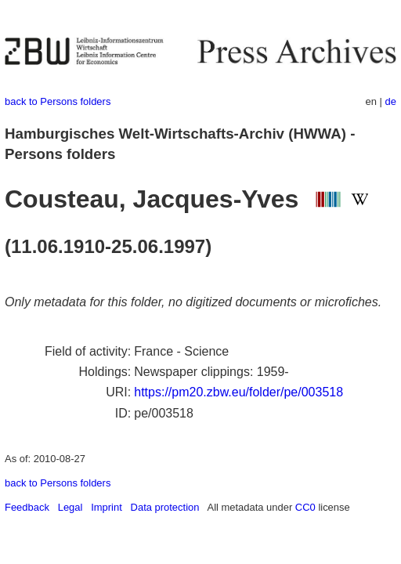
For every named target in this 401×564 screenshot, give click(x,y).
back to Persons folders (57, 101)
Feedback (27, 507)
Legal (70, 507)
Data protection (165, 507)
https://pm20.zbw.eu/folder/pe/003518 (238, 392)
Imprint (106, 507)
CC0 (305, 507)
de (390, 101)
